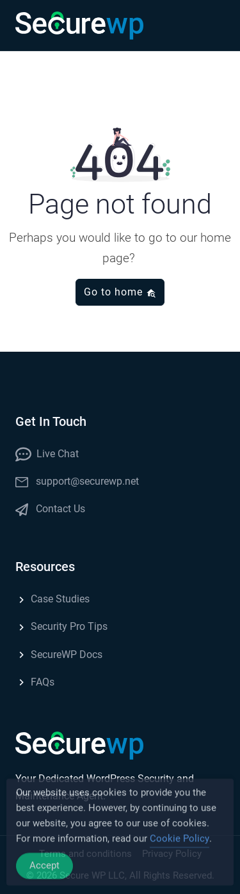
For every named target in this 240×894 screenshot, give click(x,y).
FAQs (34, 682)
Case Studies (52, 599)
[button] (212, 25)
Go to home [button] (120, 292)
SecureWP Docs (58, 654)
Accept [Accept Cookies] (44, 872)
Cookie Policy (179, 845)
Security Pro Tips (61, 626)
